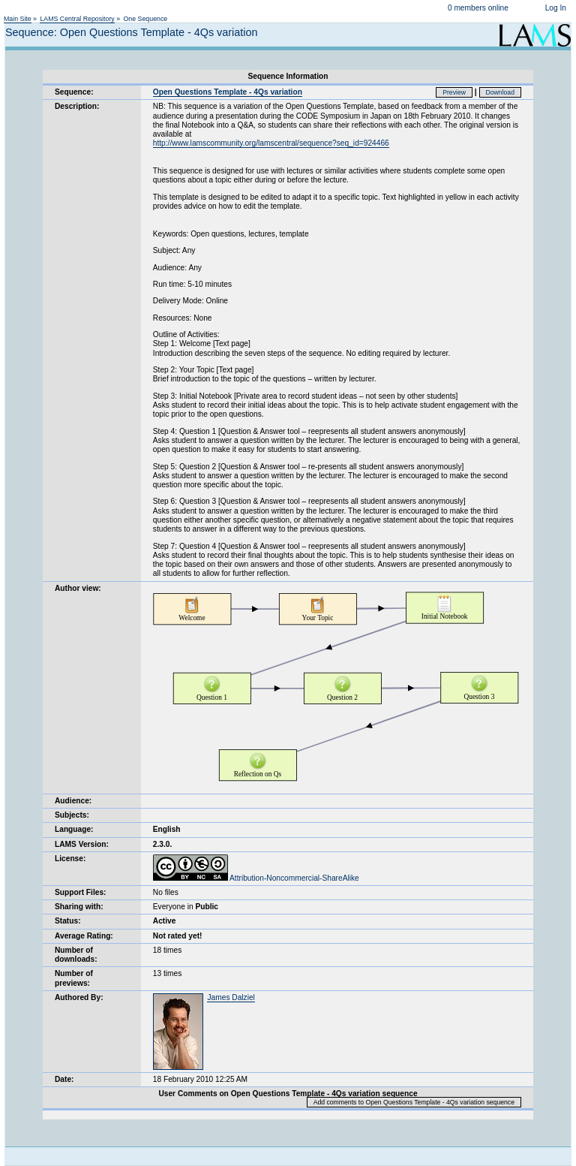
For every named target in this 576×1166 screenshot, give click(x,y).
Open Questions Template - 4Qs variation (227, 92)
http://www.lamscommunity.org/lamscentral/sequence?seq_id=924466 (271, 143)
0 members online (478, 8)
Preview (454, 92)
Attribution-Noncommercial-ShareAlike (256, 878)
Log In (555, 8)
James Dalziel (230, 997)
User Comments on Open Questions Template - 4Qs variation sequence (287, 1093)
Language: (74, 829)
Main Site (18, 19)
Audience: (73, 801)
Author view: (78, 588)
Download (500, 92)
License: (70, 858)
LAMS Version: (82, 844)
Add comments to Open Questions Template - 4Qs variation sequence (414, 1102)
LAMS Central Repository (77, 19)
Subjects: (72, 815)
